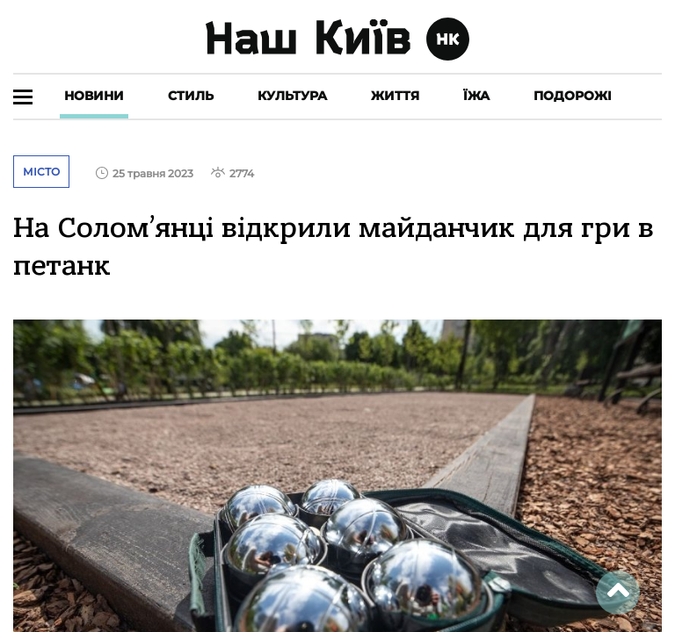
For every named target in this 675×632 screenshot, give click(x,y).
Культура (292, 96)
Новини (94, 96)
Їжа (476, 96)
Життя (395, 96)
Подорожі (572, 96)
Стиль (191, 96)
